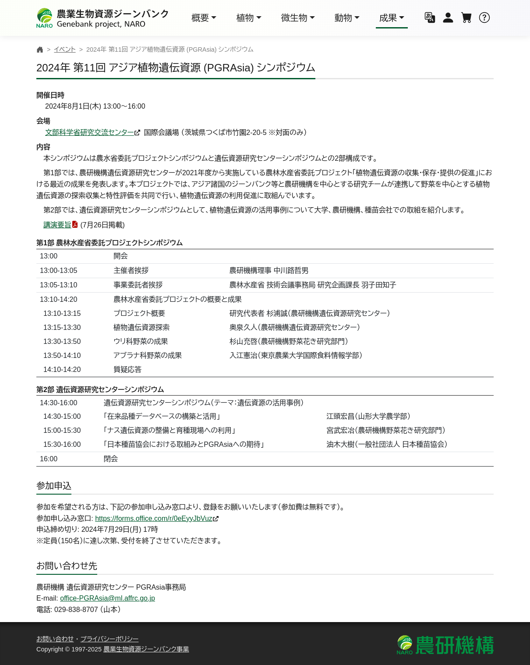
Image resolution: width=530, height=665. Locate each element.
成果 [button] (388, 18)
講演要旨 (57, 225)
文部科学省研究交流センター (89, 132)
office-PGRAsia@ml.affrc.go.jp (107, 598)
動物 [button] (343, 18)
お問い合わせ (55, 639)
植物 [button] (245, 18)
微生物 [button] (294, 18)
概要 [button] (200, 18)
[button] (430, 18)
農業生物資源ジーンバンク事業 (146, 649)
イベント (64, 49)
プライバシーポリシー (110, 639)
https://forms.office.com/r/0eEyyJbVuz (153, 518)
